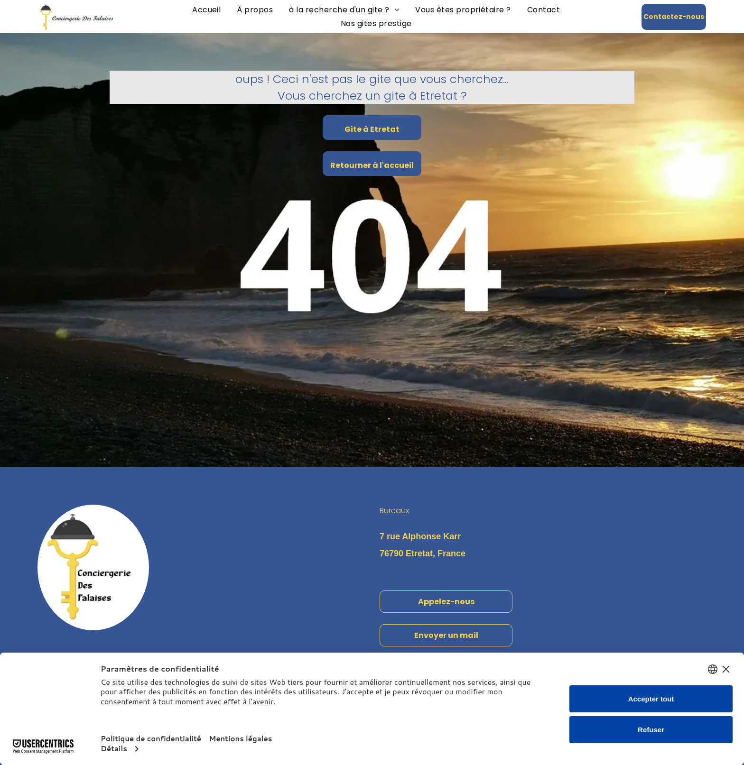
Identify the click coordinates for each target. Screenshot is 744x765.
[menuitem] (206, 10)
